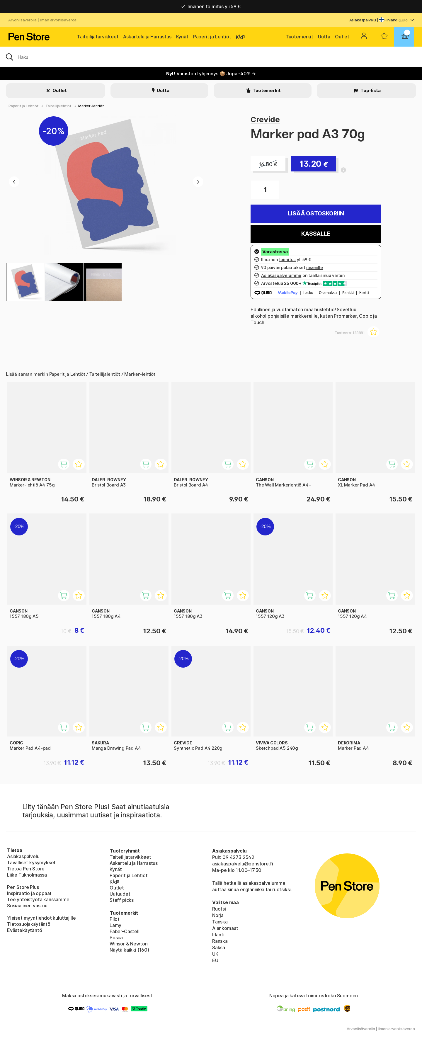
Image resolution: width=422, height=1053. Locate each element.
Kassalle (316, 233)
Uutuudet (120, 894)
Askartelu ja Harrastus (147, 37)
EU (215, 960)
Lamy (115, 925)
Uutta (324, 37)
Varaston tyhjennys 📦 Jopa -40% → (211, 73)
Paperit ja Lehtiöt (212, 37)
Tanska (220, 922)
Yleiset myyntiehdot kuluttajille (41, 918)
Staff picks (122, 900)
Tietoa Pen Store (26, 869)
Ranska (220, 941)
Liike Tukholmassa (27, 875)
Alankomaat (225, 928)
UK (215, 954)
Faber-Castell (124, 931)
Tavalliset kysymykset (31, 862)
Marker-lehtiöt (91, 106)
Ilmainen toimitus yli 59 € (211, 6)
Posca (116, 937)
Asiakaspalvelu (362, 20)
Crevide (265, 119)
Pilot (115, 919)
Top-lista (370, 90)
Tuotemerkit (299, 37)
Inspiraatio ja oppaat (29, 893)
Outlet (342, 37)
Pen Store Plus (23, 887)
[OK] (211, 57)
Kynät (182, 37)
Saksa (218, 947)
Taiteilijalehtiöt (58, 106)
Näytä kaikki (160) (129, 950)
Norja (218, 915)
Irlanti (218, 935)
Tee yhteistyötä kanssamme (38, 899)
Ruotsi (219, 909)
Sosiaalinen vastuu (27, 906)
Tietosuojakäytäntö (28, 924)
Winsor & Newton (128, 944)
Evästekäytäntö (24, 930)
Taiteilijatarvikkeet (97, 37)
